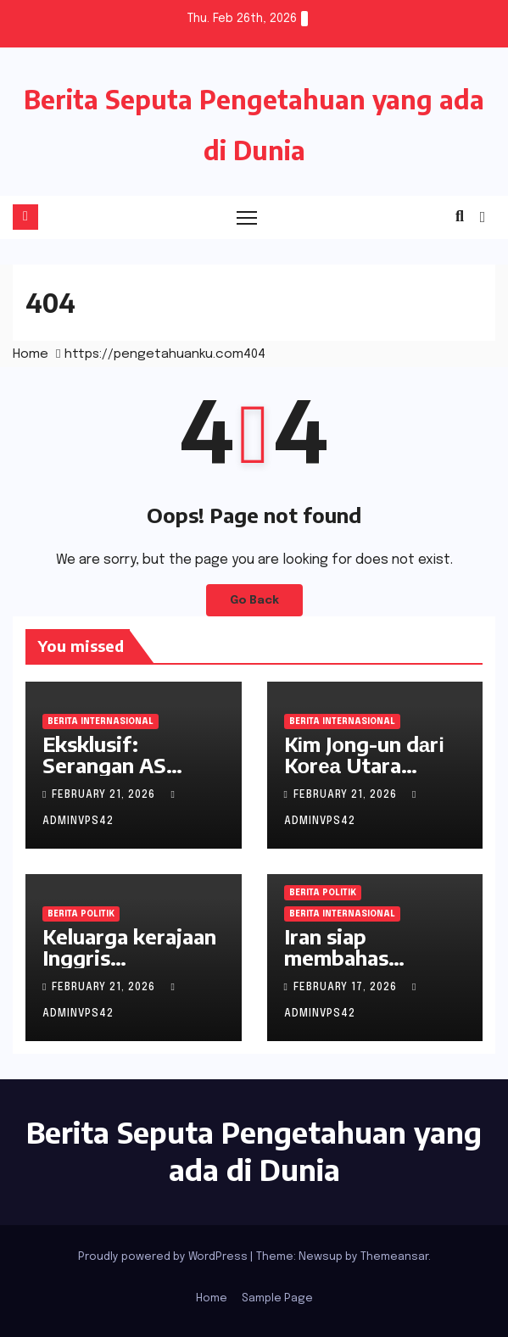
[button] (459, 217)
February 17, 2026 (346, 988)
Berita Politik (80, 914)
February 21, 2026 (105, 795)
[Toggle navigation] (246, 217)
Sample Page (277, 1298)
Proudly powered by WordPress (164, 1256)
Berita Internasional (100, 721)
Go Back (254, 600)
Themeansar (394, 1256)
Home (30, 354)
